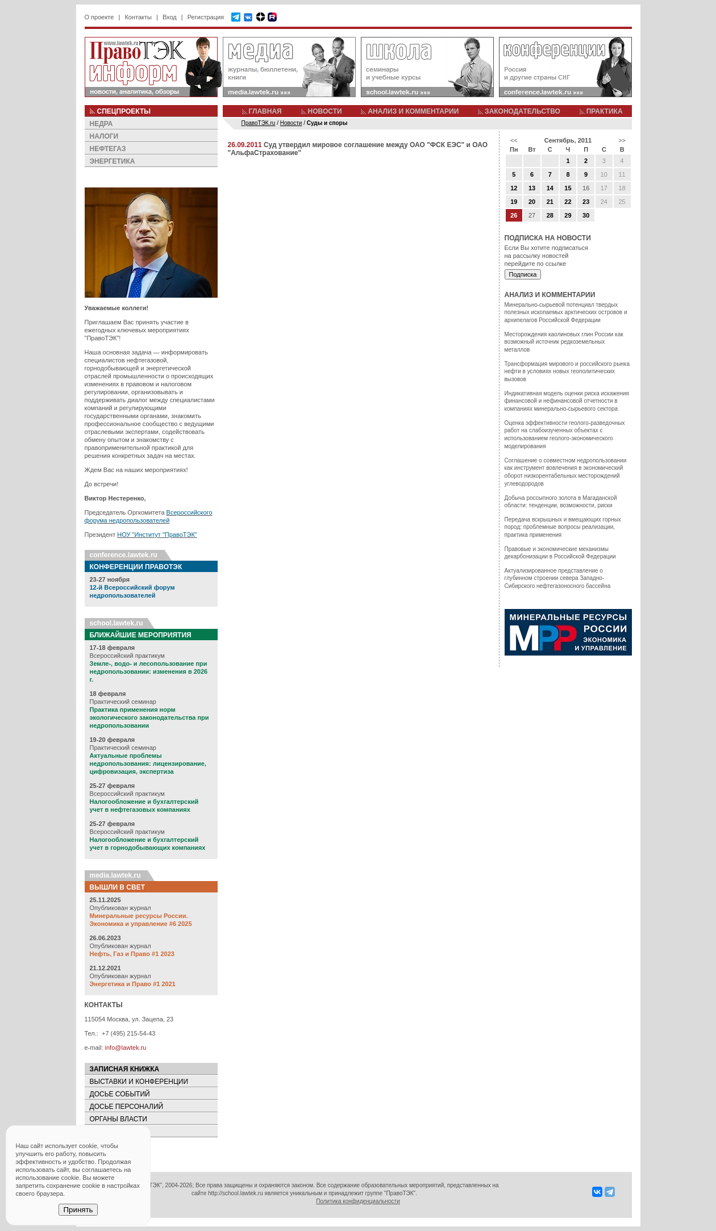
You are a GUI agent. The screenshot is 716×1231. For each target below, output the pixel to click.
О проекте (99, 17)
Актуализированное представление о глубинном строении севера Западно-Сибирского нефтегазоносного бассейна (558, 578)
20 (531, 201)
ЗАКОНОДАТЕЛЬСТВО (522, 111)
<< (514, 140)
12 (513, 188)
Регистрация (206, 17)
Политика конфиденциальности (358, 1201)
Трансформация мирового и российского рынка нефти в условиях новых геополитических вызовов (567, 371)
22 (567, 201)
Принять (78, 1209)
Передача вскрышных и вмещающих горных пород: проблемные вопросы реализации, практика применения (563, 527)
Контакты (138, 17)
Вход (170, 17)
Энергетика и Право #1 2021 (133, 983)
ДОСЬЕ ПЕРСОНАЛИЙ (127, 1107)
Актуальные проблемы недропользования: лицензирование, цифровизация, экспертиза (148, 763)
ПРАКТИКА (604, 111)
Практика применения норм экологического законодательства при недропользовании (149, 717)
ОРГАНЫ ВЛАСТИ (118, 1119)
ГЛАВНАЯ (265, 111)
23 (585, 201)
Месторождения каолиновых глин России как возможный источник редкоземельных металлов (564, 342)
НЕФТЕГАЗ (108, 149)
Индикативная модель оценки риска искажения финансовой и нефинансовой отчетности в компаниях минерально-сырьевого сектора (567, 401)
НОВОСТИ (325, 111)
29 (567, 215)
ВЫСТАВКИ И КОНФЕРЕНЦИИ (139, 1082)
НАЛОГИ (104, 136)
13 (531, 188)
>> (622, 140)
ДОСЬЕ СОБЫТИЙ (120, 1094)
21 (550, 201)
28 (550, 215)
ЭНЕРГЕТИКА (112, 161)
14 (550, 188)
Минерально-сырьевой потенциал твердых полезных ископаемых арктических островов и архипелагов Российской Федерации (566, 312)
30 (585, 215)
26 (513, 215)
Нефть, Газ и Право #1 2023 (132, 953)
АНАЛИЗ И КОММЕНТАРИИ (413, 111)
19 (513, 201)
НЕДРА (101, 124)
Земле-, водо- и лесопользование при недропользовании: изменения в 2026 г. (149, 671)
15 (567, 188)
